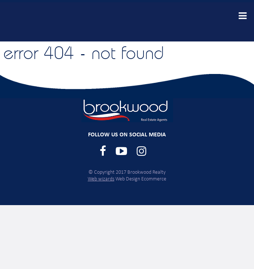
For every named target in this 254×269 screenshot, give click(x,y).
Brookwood (62, 21)
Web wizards (101, 179)
